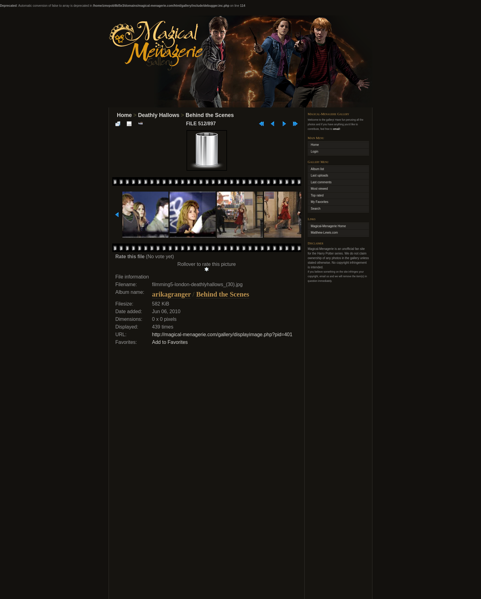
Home (124, 115)
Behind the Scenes (210, 115)
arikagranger (171, 294)
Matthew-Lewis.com (324, 232)
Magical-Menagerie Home (328, 226)
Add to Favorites (170, 342)
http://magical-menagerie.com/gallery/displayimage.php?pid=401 (222, 334)
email (336, 128)
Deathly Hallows (158, 115)
